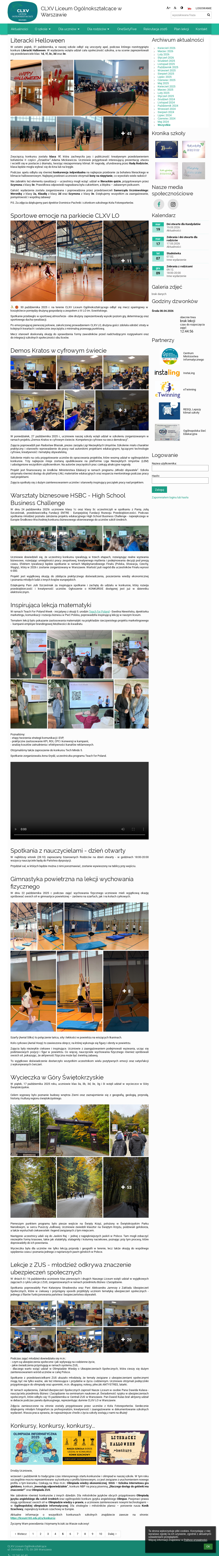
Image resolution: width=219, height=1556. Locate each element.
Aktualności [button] (19, 29)
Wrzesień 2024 (167, 108)
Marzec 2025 (165, 89)
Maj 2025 (163, 83)
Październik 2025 (168, 67)
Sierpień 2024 (166, 112)
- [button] (175, 7)
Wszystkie (164, 125)
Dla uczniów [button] (69, 29)
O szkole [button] (43, 29)
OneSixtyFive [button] (127, 29)
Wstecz (20, 1533)
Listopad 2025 (166, 64)
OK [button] (208, 1546)
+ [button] (168, 7)
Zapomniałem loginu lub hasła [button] (170, 497)
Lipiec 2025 (165, 76)
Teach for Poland (99, 611)
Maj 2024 (163, 121)
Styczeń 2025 (166, 96)
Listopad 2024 (166, 102)
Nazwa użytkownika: (164, 463)
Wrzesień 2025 (167, 70)
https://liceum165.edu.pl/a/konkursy (32, 1518)
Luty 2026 (163, 54)
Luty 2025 (163, 92)
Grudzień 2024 (166, 99)
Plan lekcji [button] (181, 29)
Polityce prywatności (195, 1539)
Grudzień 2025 (166, 60)
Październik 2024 (168, 105)
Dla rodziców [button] (98, 29)
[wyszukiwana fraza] (191, 15)
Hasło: (156, 475)
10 (100, 1533)
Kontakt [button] (201, 29)
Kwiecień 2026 (166, 48)
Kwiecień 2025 (166, 86)
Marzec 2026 (165, 51)
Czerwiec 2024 (166, 118)
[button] (189, 8)
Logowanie (204, 8)
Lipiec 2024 (165, 115)
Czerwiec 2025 (166, 80)
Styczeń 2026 (166, 57)
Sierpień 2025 (166, 73)
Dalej (113, 1533)
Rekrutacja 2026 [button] (155, 29)
